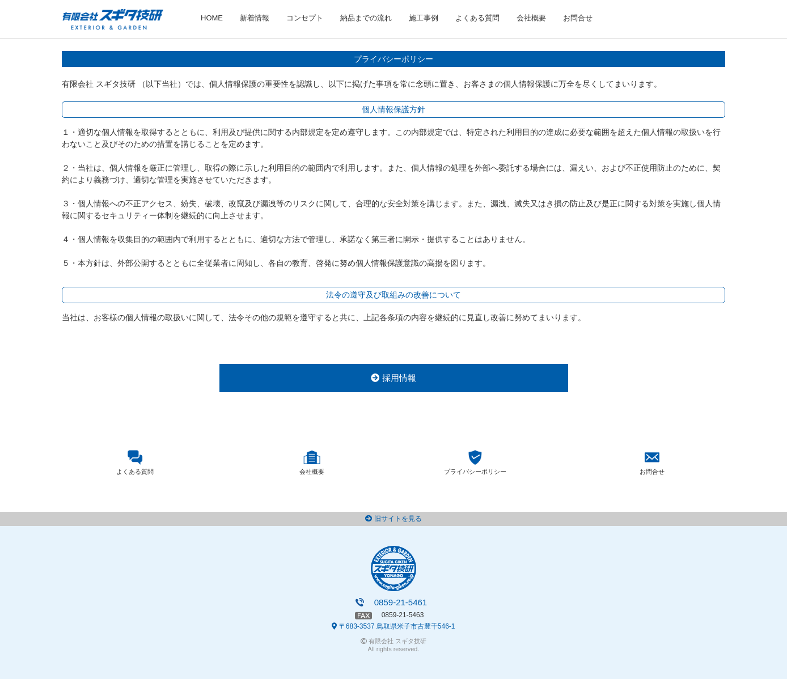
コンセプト (304, 18)
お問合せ (578, 18)
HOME (212, 18)
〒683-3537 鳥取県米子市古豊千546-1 (393, 626)
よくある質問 (477, 18)
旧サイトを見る (393, 519)
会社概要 (531, 18)
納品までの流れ (366, 18)
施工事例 (423, 18)
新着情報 (254, 18)
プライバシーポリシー (475, 471)
